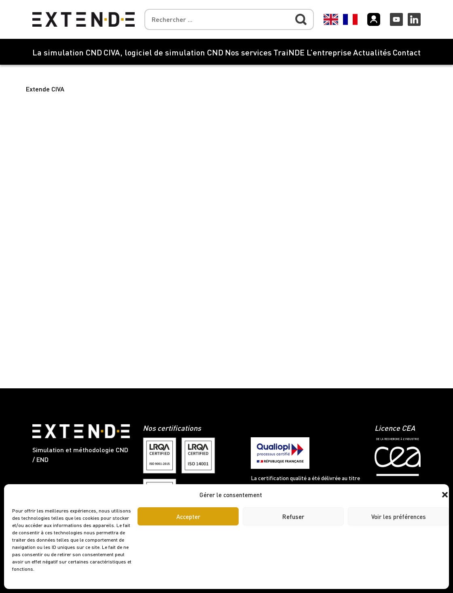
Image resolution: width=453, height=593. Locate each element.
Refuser (293, 516)
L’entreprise (329, 52)
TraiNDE (289, 52)
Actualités (372, 52)
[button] (445, 495)
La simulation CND (67, 52)
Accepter (188, 516)
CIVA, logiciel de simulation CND (163, 52)
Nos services (248, 52)
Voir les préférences (398, 516)
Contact (407, 52)
